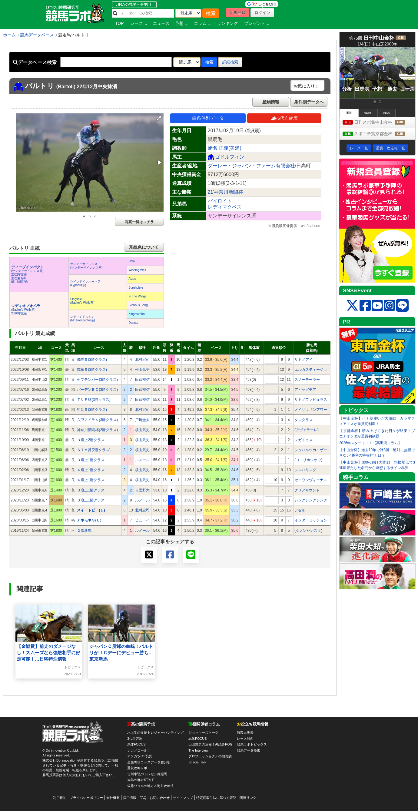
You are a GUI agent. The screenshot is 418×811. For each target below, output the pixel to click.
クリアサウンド (307, 490)
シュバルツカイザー (310, 450)
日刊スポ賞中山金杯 (379, 123)
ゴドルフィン (229, 156)
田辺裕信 (142, 379)
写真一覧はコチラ (139, 222)
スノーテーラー (307, 379)
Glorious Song (138, 305)
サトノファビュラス (310, 399)
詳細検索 (230, 62)
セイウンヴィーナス (310, 480)
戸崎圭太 (142, 420)
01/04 (367, 112)
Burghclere (135, 287)
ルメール (142, 460)
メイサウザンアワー (310, 409)
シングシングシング (310, 500)
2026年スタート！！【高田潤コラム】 (370, 443)
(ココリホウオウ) (308, 460)
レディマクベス (225, 206)
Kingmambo (136, 314)
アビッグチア (305, 389)
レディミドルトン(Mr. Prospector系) (82, 318)
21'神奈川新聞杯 (225, 192)
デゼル (299, 510)
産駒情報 (270, 101)
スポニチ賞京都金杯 (379, 134)
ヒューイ (142, 520)
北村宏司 (142, 359)
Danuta (133, 322)
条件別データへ (309, 101)
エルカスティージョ (310, 369)
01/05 (386, 112)
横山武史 (142, 430)
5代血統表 (284, 118)
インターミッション (310, 520)
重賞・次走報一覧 (390, 148)
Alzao (132, 278)
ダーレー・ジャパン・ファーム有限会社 (251, 165)
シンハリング (305, 470)
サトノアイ (303, 359)
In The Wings (137, 296)
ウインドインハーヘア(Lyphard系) (85, 283)
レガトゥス (303, 440)
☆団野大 (142, 490)
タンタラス (303, 420)
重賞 (349, 112)
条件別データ (208, 118)
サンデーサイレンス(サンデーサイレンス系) (86, 265)
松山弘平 (142, 369)
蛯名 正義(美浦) (224, 148)
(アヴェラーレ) (306, 430)
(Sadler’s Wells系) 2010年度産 (25, 309)
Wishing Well (137, 270)
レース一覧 (359, 148)
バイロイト (220, 200)
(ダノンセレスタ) (308, 530)
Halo (131, 261)
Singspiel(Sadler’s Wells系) (82, 300)
